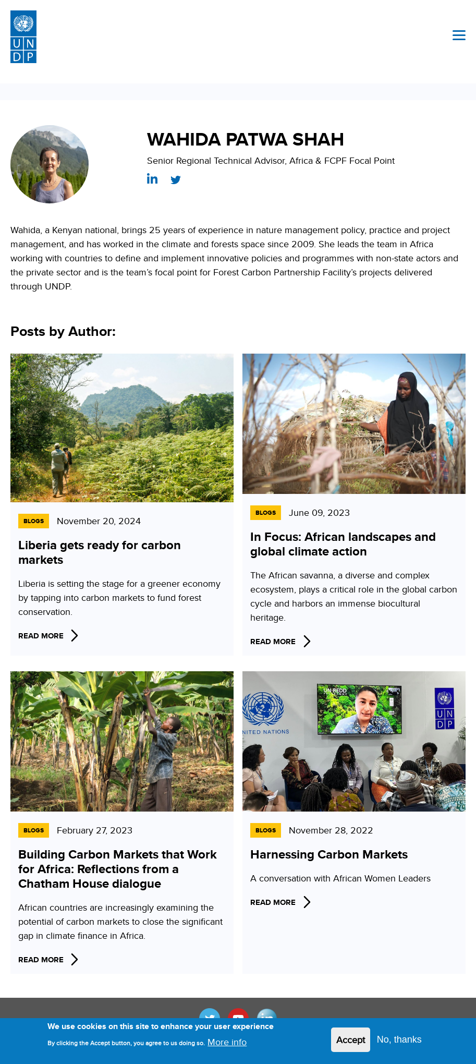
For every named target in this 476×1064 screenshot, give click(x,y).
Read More (41, 636)
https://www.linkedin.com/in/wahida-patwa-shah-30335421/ (152, 178)
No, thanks (399, 1043)
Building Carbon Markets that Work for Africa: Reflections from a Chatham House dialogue (117, 868)
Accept (350, 1043)
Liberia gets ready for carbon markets (99, 552)
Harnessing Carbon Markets (329, 854)
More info (227, 1045)
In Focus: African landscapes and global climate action (343, 543)
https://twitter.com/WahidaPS (175, 180)
